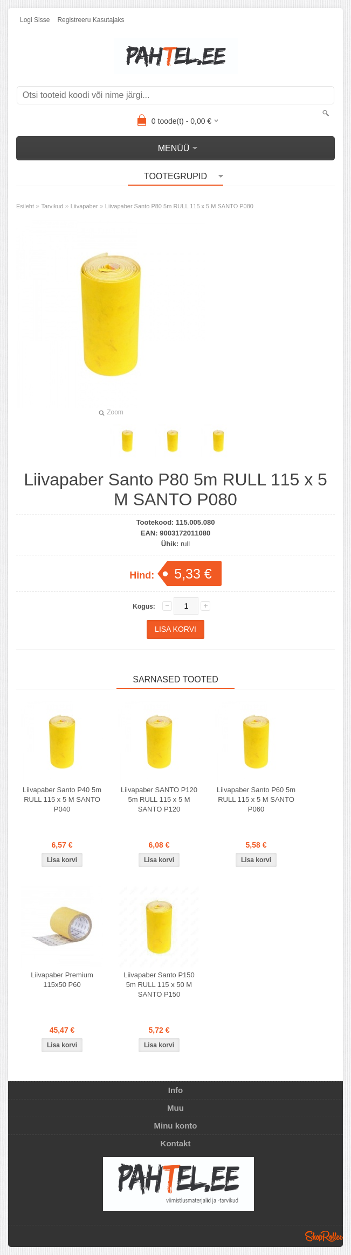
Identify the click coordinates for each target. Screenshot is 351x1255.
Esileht (25, 206)
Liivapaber (84, 206)
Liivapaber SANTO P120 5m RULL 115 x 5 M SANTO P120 (159, 799)
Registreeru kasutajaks (90, 20)
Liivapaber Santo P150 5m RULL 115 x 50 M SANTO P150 (159, 984)
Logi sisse (35, 20)
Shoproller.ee (324, 1236)
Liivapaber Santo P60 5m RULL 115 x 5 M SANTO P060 (256, 799)
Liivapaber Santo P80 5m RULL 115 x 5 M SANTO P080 (179, 206)
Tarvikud (52, 206)
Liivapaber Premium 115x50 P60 (62, 980)
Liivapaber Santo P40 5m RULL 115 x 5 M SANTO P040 (62, 799)
